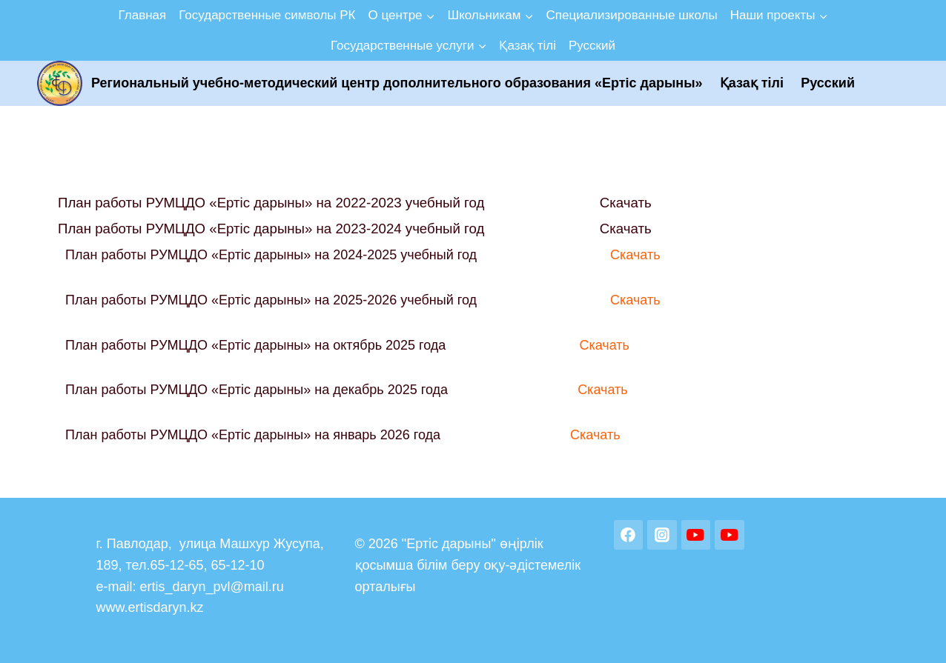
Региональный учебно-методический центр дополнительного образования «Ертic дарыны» (397, 83)
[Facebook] (629, 535)
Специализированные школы (631, 15)
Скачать (626, 202)
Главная (143, 15)
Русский (592, 46)
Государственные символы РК (267, 15)
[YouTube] (696, 535)
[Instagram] (662, 535)
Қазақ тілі (527, 46)
